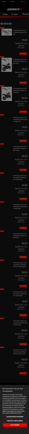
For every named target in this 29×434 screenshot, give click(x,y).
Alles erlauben (15, 425)
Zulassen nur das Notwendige (14, 416)
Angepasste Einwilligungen (15, 421)
